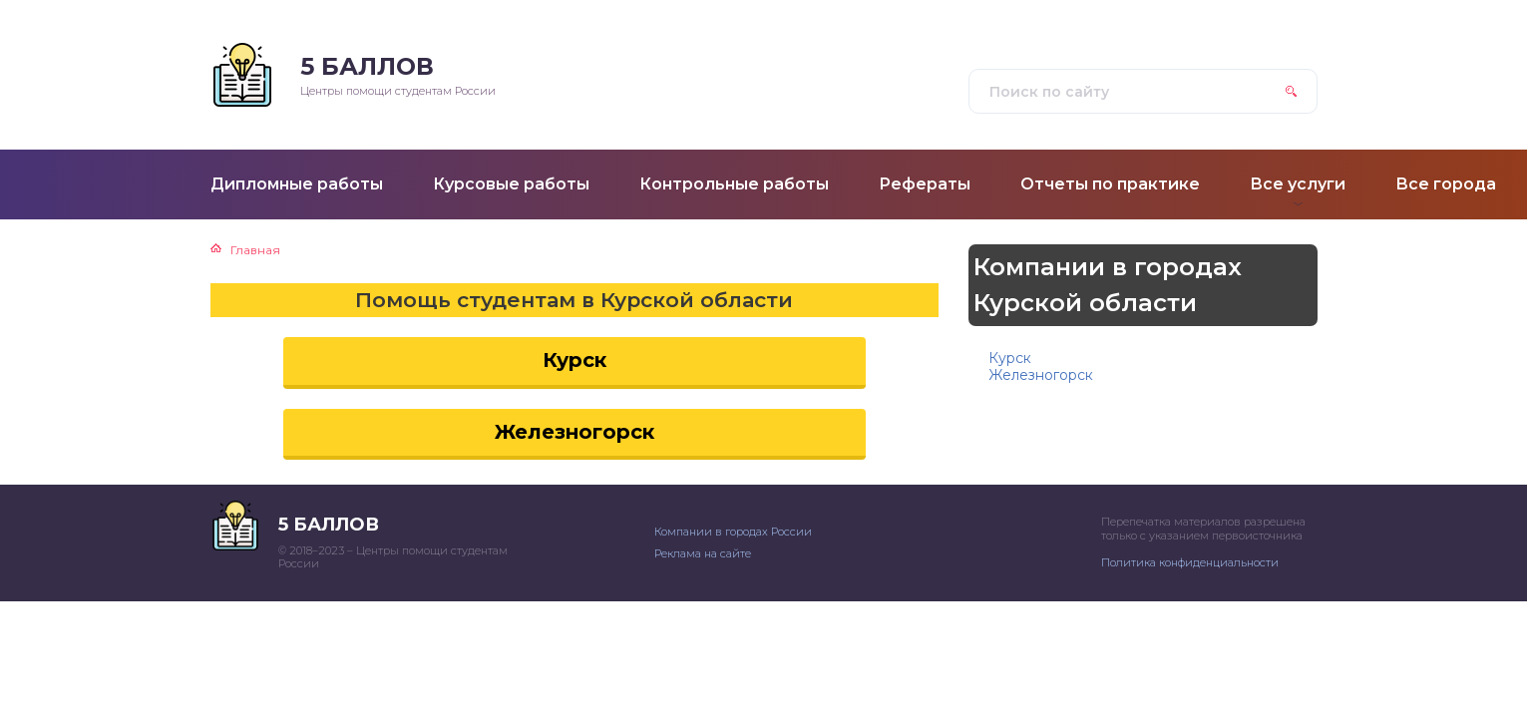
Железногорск (574, 432)
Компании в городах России (733, 531)
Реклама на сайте (702, 553)
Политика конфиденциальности (1190, 562)
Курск (574, 360)
